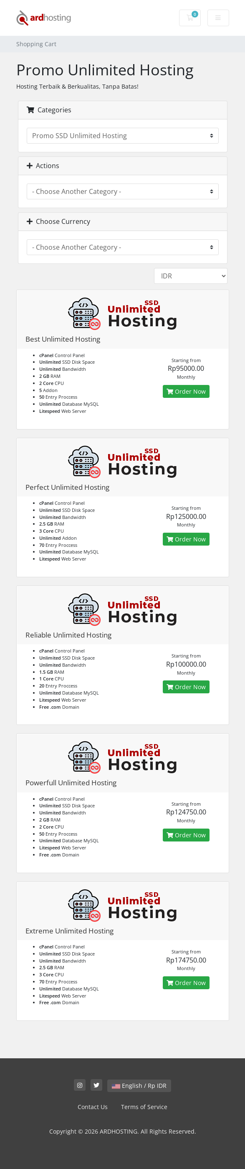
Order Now (186, 391)
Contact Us (93, 1107)
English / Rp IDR (139, 1086)
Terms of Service (144, 1107)
